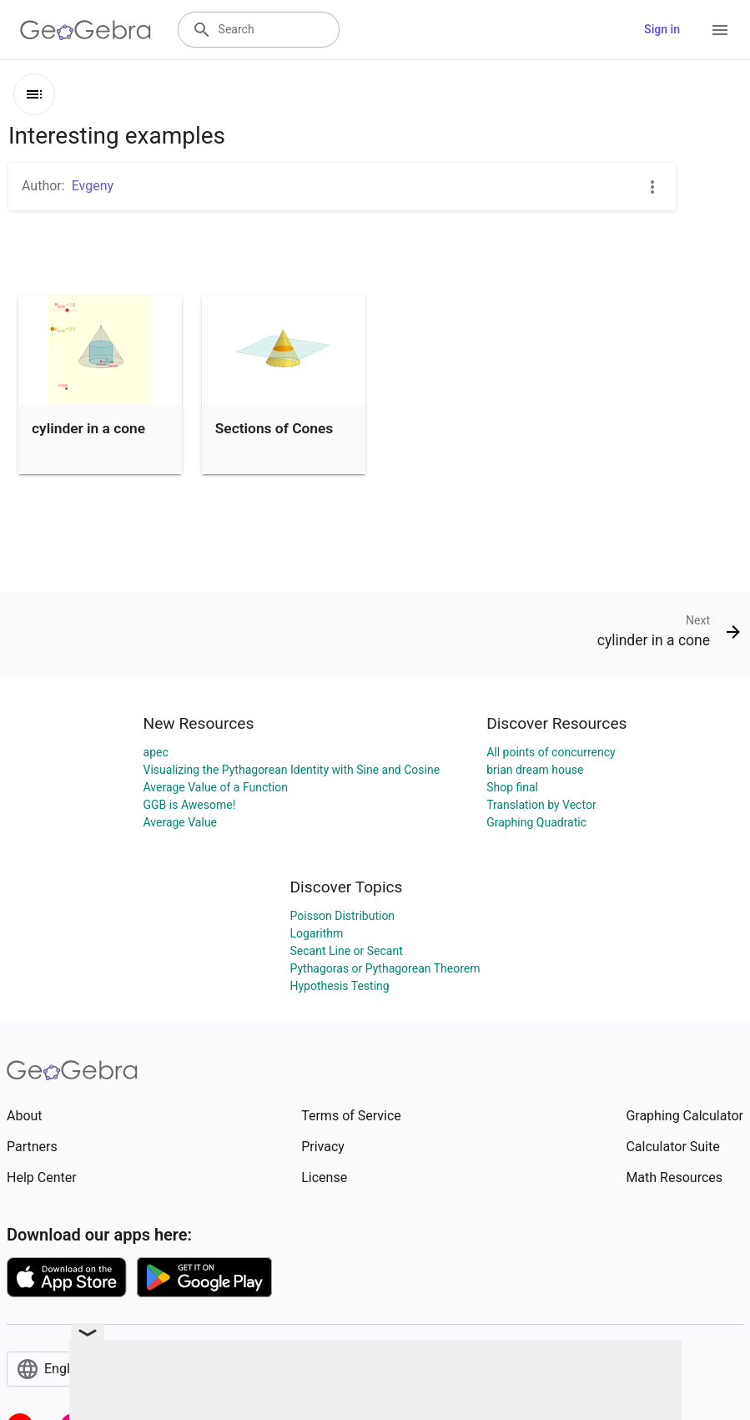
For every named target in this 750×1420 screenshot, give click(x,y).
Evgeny (92, 186)
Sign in (662, 29)
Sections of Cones (274, 428)
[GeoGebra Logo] (85, 30)
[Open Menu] (720, 30)
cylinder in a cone (88, 428)
